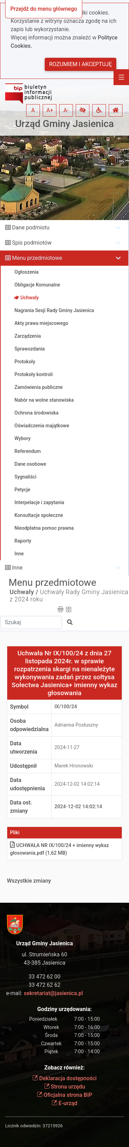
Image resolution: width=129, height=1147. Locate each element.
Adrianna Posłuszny (76, 725)
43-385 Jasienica (44, 962)
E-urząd (64, 1103)
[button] (82, 110)
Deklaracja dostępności (64, 1078)
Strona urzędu (64, 1086)
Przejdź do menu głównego (43, 9)
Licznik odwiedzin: (23, 1125)
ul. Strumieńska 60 (44, 954)
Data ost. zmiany (21, 806)
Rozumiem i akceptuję (80, 64)
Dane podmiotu (31, 227)
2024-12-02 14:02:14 (77, 784)
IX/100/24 (65, 707)
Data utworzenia (23, 747)
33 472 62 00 (45, 976)
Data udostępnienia (27, 784)
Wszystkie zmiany (29, 880)
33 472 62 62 (45, 985)
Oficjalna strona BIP (64, 1095)
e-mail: (44, 993)
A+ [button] (49, 110)
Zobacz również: (64, 1067)
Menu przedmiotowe (37, 258)
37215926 (53, 1125)
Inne (17, 567)
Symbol (19, 706)
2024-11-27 (66, 747)
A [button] (33, 110)
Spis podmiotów (32, 242)
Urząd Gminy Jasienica (64, 123)
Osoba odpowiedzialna (29, 725)
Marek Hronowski (73, 766)
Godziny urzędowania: (64, 1009)
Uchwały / (24, 592)
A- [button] (66, 110)
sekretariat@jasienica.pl (53, 993)
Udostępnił (23, 766)
